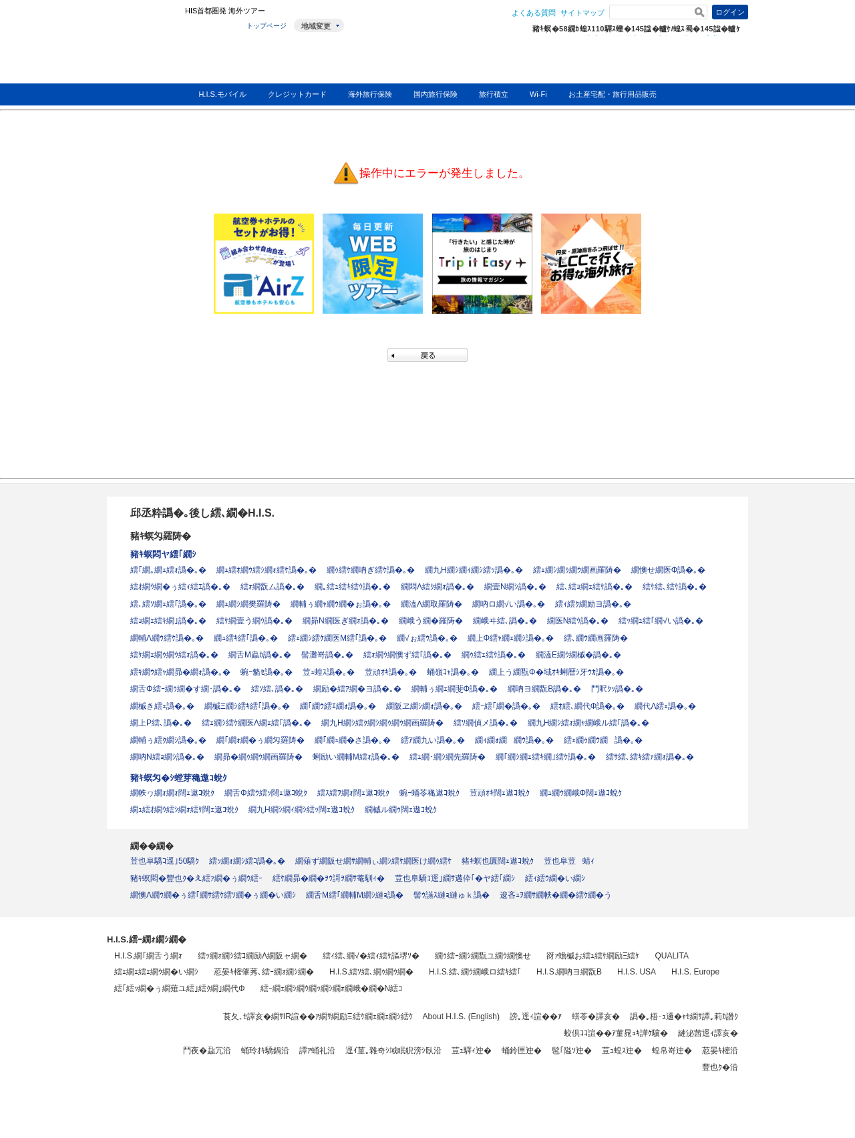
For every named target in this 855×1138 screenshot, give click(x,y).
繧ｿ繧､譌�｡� (277, 688)
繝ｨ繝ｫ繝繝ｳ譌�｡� (514, 740)
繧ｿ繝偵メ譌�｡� (486, 723)
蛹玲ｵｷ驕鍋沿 (265, 1050)
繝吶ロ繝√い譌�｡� (508, 604)
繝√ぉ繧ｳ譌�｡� (427, 638)
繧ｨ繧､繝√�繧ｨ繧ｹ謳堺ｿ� (371, 955)
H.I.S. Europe (695, 971)
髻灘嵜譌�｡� (327, 654)
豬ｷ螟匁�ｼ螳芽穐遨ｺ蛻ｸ (178, 778)
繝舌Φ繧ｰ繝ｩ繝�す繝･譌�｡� (185, 688)
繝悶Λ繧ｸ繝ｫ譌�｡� (437, 586)
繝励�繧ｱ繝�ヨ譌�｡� (357, 688)
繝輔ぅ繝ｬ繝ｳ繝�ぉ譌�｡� (341, 604)
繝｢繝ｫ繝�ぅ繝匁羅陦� (260, 740)
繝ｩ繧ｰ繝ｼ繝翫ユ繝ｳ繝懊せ (483, 955)
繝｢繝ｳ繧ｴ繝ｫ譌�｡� (338, 706)
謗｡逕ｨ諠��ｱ (536, 1016)
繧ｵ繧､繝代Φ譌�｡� (587, 706)
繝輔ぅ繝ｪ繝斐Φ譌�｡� (454, 688)
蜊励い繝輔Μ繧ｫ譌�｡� (356, 757)
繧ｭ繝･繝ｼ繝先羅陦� (447, 757)
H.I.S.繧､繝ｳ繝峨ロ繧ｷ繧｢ (475, 971)
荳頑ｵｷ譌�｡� (391, 672)
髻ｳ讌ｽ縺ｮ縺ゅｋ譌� (451, 895)
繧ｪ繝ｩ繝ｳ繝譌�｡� (603, 740)
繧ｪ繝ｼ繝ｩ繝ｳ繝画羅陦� (577, 570)
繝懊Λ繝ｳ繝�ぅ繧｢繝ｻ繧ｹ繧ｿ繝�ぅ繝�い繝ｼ (213, 895)
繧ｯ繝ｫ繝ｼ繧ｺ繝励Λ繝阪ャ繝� (252, 955)
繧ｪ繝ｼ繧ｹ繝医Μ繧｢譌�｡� (337, 638)
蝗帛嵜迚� (672, 1050)
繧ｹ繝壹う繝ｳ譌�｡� (254, 620)
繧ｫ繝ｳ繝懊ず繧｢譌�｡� (407, 654)
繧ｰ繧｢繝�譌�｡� (506, 706)
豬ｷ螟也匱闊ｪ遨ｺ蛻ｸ (498, 861)
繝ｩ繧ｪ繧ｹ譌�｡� (494, 654)
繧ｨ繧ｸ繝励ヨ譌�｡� (593, 604)
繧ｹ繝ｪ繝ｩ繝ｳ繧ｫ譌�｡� (174, 654)
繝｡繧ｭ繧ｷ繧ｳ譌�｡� (353, 586)
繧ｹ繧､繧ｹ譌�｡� (675, 586)
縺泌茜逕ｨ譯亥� (708, 1033)
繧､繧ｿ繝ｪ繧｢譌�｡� (168, 604)
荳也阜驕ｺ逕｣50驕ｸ (164, 861)
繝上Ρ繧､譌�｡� (161, 723)
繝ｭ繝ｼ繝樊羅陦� (248, 604)
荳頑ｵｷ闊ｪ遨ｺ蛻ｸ (500, 793)
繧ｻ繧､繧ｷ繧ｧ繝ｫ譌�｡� (650, 757)
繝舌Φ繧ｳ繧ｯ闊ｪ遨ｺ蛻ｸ (265, 793)
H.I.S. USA (636, 971)
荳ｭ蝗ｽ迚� (622, 1050)
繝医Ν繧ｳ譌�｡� (578, 620)
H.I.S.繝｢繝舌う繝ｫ (148, 955)
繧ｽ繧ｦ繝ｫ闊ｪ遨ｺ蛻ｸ (353, 793)
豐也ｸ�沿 (720, 1067)
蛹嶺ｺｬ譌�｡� (453, 672)
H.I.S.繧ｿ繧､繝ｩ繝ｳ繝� (371, 971)
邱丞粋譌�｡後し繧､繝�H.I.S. (202, 513)
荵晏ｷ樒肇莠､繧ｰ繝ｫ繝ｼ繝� (264, 971)
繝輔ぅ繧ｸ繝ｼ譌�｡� (168, 740)
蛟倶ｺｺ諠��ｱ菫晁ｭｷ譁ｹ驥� (616, 1033)
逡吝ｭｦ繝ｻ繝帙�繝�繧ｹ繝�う (556, 895)
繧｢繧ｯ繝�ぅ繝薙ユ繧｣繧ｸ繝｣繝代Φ (179, 988)
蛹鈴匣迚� (522, 1050)
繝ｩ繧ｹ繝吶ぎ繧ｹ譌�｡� (371, 570)
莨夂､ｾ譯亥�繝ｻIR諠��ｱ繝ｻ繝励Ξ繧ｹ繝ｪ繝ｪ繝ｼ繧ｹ (318, 1016)
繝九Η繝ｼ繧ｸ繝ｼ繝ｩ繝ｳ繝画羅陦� (382, 723)
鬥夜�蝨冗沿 (207, 1050)
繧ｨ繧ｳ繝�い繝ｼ (555, 878)
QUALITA (671, 955)
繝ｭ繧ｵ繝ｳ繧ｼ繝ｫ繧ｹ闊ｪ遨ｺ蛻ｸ (184, 809)
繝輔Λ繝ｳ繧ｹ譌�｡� (167, 638)
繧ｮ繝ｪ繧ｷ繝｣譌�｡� (168, 620)
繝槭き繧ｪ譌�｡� (162, 706)
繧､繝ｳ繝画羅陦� (596, 638)
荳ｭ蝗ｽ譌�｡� (329, 672)
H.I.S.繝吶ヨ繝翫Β (569, 971)
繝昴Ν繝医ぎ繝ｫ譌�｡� (346, 620)
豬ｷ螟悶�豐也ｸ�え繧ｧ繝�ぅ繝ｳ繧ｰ (196, 878)
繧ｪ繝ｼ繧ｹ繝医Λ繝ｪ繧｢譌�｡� (256, 723)
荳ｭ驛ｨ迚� (472, 1050)
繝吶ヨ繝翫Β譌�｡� (544, 688)
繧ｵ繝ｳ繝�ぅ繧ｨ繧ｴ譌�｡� (180, 586)
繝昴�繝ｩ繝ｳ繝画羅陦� (258, 757)
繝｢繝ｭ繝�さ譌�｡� (353, 740)
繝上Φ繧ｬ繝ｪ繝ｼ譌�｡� (511, 638)
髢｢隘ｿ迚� (572, 1050)
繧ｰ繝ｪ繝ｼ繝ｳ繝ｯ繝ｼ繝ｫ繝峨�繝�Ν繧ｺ (332, 988)
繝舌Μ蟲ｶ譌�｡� (259, 654)
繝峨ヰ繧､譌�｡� (505, 620)
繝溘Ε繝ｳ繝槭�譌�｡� (578, 654)
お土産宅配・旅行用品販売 (612, 94)
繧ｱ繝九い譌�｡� (433, 740)
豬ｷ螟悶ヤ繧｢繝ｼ (163, 554)
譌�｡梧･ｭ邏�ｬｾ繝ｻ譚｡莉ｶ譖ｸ (684, 1016)
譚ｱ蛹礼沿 (317, 1050)
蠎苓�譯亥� (596, 1016)
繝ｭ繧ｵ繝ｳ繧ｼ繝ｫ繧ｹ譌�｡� (266, 570)
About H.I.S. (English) (461, 1016)
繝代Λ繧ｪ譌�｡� (665, 706)
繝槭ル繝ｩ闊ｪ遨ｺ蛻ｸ (401, 809)
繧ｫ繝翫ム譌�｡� (272, 586)
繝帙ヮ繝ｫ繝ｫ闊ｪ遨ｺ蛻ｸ (172, 793)
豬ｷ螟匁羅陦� (160, 536)
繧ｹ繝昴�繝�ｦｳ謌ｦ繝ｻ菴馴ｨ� (329, 878)
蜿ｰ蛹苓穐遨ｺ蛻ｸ (429, 793)
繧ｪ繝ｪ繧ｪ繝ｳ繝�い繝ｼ (156, 971)
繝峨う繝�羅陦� (431, 620)
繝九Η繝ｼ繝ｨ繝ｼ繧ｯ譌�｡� (474, 570)
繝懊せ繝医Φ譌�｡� (668, 570)
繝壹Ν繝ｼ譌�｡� (515, 586)
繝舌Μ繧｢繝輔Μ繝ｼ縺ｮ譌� (354, 895)
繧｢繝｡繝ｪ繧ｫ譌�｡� (168, 570)
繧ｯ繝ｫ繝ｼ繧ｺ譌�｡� (247, 861)
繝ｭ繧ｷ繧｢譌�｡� (246, 638)
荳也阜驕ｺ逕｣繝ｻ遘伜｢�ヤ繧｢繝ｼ (455, 878)
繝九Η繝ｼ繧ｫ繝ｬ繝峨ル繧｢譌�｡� (589, 723)
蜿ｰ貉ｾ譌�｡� (266, 672)
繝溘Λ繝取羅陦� (431, 604)
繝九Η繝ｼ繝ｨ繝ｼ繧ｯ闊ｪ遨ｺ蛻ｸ (301, 809)
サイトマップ (582, 13)
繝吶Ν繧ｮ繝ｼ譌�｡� (167, 757)
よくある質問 (534, 13)
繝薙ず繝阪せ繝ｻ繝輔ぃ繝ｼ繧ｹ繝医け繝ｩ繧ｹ (373, 861)
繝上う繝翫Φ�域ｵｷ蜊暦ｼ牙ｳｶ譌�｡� (556, 672)
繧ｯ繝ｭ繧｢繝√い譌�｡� (661, 620)
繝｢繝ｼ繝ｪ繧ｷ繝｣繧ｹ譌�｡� (546, 757)
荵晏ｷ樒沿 (720, 1050)
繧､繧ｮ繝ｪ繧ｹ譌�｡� (594, 586)
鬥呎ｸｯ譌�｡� (617, 688)
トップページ (266, 25)
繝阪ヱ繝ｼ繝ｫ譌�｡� (424, 706)
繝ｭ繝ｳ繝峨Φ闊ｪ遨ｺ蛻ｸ (581, 793)
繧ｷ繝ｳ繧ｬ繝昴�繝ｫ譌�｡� (180, 672)
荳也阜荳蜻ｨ (569, 861)
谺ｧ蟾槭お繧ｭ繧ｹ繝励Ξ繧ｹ (593, 955)
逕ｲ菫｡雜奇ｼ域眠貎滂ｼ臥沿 (393, 1050)
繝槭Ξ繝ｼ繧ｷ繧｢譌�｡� (247, 706)
